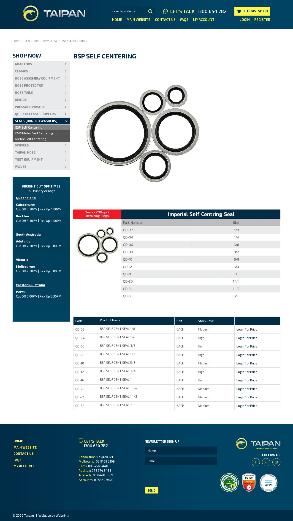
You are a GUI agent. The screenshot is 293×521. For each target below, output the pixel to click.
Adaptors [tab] (23, 64)
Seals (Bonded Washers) (40, 40)
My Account (203, 19)
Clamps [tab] (21, 71)
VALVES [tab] (20, 166)
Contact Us (165, 19)
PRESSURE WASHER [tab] (30, 107)
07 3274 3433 (101, 470)
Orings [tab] (21, 100)
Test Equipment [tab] (29, 159)
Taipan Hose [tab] (25, 152)
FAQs (184, 19)
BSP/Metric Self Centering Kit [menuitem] (36, 133)
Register (262, 19)
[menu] (41, 133)
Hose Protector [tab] (29, 85)
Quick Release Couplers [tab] (35, 114)
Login (245, 19)
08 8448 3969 (103, 475)
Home (117, 19)
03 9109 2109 (105, 461)
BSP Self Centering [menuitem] (28, 127)
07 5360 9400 (104, 480)
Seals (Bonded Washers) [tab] (36, 121)
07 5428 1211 (105, 457)
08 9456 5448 (98, 466)
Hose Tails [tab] (24, 92)
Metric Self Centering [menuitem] (30, 139)
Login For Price (246, 329)
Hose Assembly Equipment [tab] (37, 78)
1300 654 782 (212, 11)
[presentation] (179, 476)
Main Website (138, 19)
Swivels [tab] (22, 145)
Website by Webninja (53, 515)
